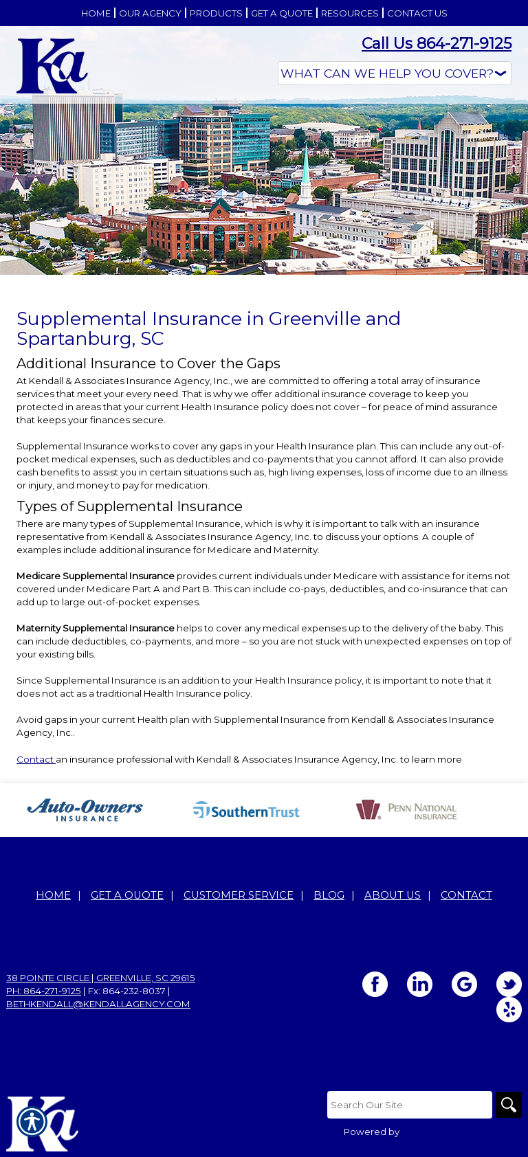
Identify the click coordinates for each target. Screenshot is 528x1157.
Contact (36, 759)
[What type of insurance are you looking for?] (395, 73)
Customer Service (239, 895)
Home (53, 895)
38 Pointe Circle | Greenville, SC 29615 (100, 977)
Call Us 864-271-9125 (437, 43)
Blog (329, 895)
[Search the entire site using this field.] (408, 1105)
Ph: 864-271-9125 (43, 990)
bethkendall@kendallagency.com (98, 1003)
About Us (392, 895)
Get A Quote (127, 895)
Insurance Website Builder (462, 1131)
